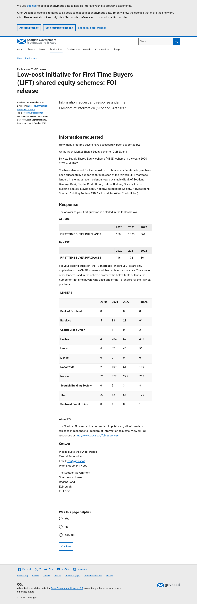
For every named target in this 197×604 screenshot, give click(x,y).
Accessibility (22, 575)
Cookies (57, 575)
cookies (32, 5)
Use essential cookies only (59, 27)
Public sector (37, 113)
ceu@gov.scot (76, 461)
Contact (46, 575)
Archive (35, 575)
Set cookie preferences (92, 27)
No (66, 526)
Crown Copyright (72, 575)
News (42, 49)
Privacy (109, 575)
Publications (56, 49)
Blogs (117, 49)
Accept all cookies (29, 27)
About (20, 49)
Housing (26, 113)
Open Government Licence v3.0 (67, 588)
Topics (31, 49)
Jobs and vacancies (93, 575)
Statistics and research (79, 49)
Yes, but (69, 534)
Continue (66, 546)
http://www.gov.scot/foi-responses (97, 435)
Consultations (102, 49)
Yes (67, 518)
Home (20, 58)
